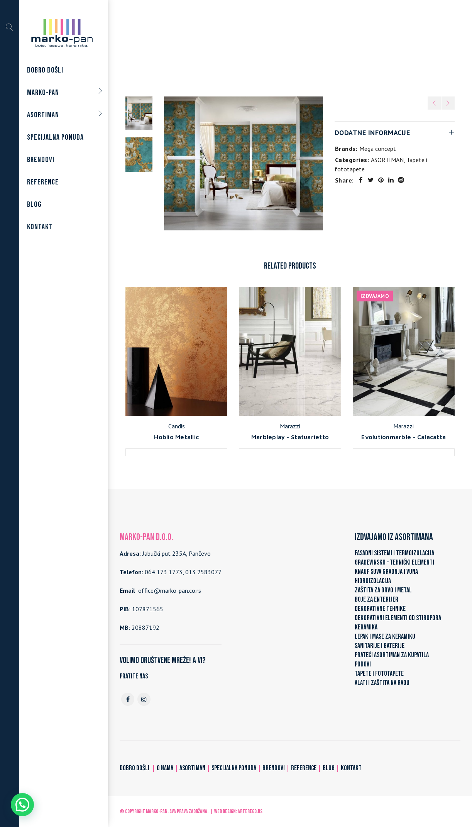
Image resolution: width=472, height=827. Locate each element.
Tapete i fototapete (290, 47)
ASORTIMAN (240, 47)
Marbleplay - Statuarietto (290, 436)
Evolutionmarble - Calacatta (403, 436)
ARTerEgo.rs (250, 811)
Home (209, 47)
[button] (22, 804)
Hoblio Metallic (176, 436)
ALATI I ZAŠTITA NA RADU (382, 683)
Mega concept (377, 148)
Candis (176, 426)
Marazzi (290, 426)
